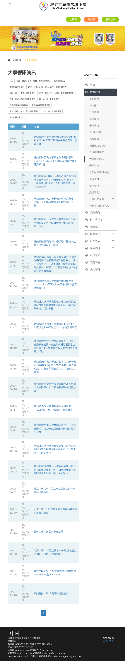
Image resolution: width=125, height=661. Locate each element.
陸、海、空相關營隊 (53, 111)
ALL (11, 81)
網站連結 (93, 255)
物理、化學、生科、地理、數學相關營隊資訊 (57, 93)
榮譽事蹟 (94, 118)
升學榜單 (94, 112)
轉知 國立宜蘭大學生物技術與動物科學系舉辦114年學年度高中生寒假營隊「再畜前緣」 (55, 140)
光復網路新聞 (96, 152)
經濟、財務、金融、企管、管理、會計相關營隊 (47, 87)
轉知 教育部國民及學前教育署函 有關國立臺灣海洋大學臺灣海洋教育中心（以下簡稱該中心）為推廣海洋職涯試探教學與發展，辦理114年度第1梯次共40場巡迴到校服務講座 (55, 263)
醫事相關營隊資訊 (17, 117)
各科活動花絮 (101, 199)
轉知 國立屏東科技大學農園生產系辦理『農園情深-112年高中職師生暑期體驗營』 (55, 388)
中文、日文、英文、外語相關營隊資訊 (25, 111)
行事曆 (93, 105)
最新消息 (94, 99)
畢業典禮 (94, 125)
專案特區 (99, 262)
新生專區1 (93, 219)
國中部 (91, 19)
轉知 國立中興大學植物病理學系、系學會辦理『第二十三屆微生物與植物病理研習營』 (55, 429)
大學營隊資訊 (96, 159)
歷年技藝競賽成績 (99, 172)
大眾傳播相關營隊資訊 (19, 105)
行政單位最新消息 (101, 205)
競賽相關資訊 (59, 81)
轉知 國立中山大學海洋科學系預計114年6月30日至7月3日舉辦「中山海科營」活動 (54, 223)
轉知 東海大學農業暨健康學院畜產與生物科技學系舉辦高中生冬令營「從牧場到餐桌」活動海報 (55, 305)
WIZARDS (108, 641)
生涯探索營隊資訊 (17, 87)
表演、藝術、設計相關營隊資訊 (22, 99)
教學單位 (99, 234)
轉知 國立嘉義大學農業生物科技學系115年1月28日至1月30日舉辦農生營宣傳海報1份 (55, 161)
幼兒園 (73, 19)
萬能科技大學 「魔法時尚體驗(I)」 (52, 593)
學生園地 (99, 248)
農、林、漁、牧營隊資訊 (49, 99)
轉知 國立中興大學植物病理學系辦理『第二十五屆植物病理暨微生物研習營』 (53, 202)
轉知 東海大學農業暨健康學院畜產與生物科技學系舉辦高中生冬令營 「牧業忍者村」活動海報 (55, 449)
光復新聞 (100, 92)
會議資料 (94, 179)
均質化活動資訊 (97, 145)
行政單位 (99, 226)
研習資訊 (94, 185)
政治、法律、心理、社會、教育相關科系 (33, 81)
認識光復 (99, 212)
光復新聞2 (95, 192)
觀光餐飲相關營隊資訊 (41, 105)
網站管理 (93, 269)
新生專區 (99, 241)
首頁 (90, 85)
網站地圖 (110, 19)
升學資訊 (94, 165)
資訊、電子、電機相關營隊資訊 (22, 93)
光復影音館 (95, 132)
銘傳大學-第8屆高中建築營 (48, 531)
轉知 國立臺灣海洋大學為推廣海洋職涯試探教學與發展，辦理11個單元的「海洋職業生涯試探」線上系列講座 (55, 470)
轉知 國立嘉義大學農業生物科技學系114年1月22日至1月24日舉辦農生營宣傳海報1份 (55, 285)
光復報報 (94, 139)
